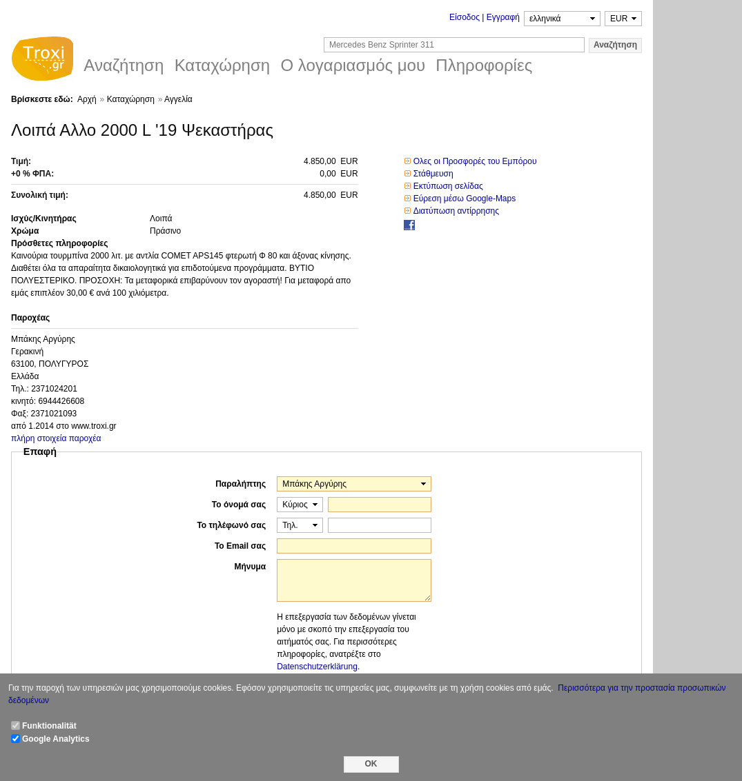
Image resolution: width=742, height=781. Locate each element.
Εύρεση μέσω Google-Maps (464, 198)
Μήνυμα (250, 566)
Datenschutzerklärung (317, 666)
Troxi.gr (42, 61)
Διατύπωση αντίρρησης (456, 211)
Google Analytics (56, 739)
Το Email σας (240, 546)
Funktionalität (49, 726)
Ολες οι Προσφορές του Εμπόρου (475, 161)
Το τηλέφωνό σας (231, 525)
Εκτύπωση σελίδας (448, 186)
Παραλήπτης (240, 484)
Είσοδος (464, 17)
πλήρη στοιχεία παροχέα (56, 438)
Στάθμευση (433, 174)
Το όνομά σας (239, 504)
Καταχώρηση (131, 99)
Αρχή (87, 99)
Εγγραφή (503, 17)
